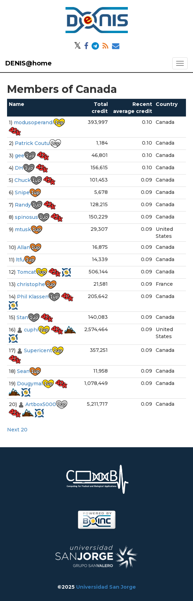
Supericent (38, 350)
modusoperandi (34, 122)
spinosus (26, 217)
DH (19, 168)
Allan (23, 247)
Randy (23, 205)
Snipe (22, 192)
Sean (23, 371)
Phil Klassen (33, 296)
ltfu (20, 260)
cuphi (31, 330)
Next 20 (17, 429)
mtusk (23, 229)
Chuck (22, 180)
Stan (22, 317)
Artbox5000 (40, 404)
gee (19, 155)
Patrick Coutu (32, 143)
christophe (31, 284)
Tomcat (26, 272)
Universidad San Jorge (106, 587)
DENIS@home (28, 63)
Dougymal (30, 383)
